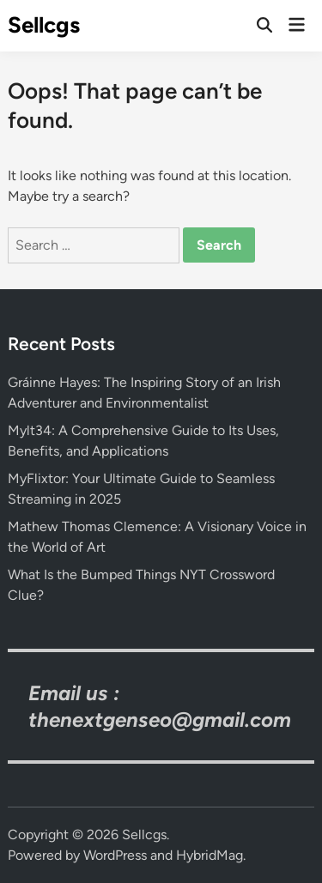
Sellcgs (44, 25)
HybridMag (209, 855)
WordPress (115, 855)
